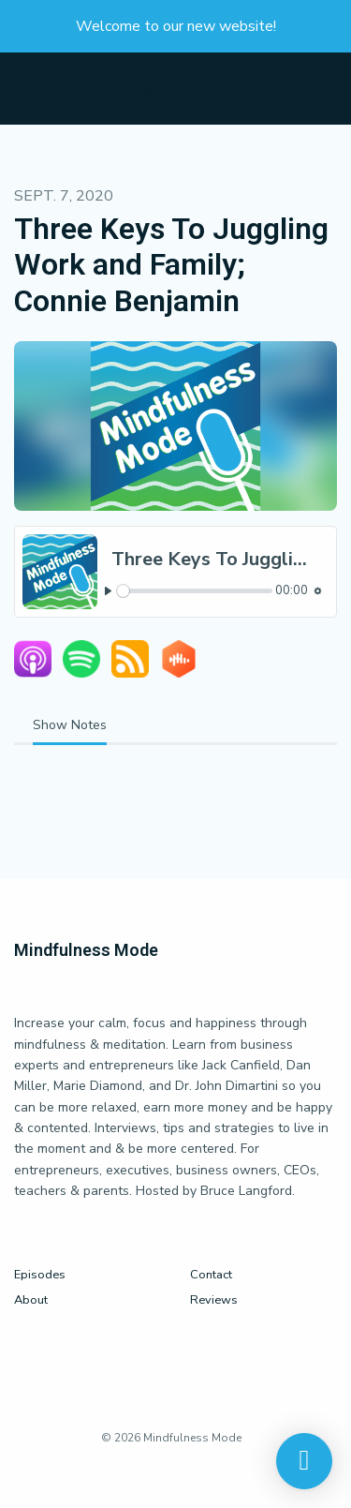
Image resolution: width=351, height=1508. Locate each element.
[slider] (195, 591)
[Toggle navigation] (312, 88)
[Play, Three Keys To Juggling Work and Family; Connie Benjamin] (108, 591)
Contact (211, 1274)
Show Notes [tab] (70, 725)
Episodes (40, 1274)
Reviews (214, 1300)
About (31, 1300)
